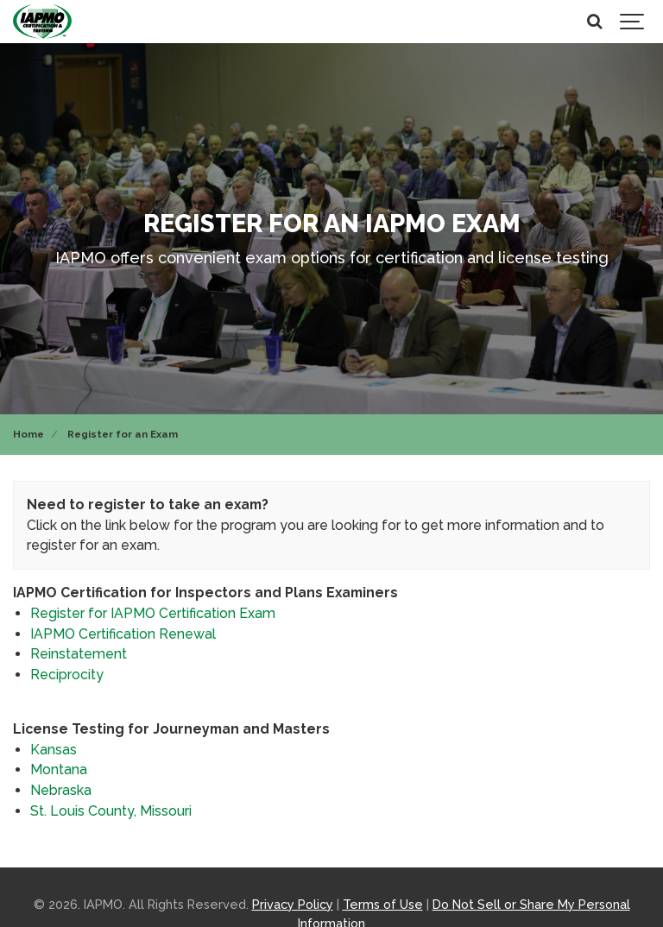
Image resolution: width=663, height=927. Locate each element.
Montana (58, 769)
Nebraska (61, 790)
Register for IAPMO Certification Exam (152, 613)
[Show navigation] (633, 21)
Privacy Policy (292, 904)
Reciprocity (67, 674)
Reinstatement (78, 654)
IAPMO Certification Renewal (123, 634)
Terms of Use (383, 904)
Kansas (53, 749)
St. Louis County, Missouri (111, 811)
